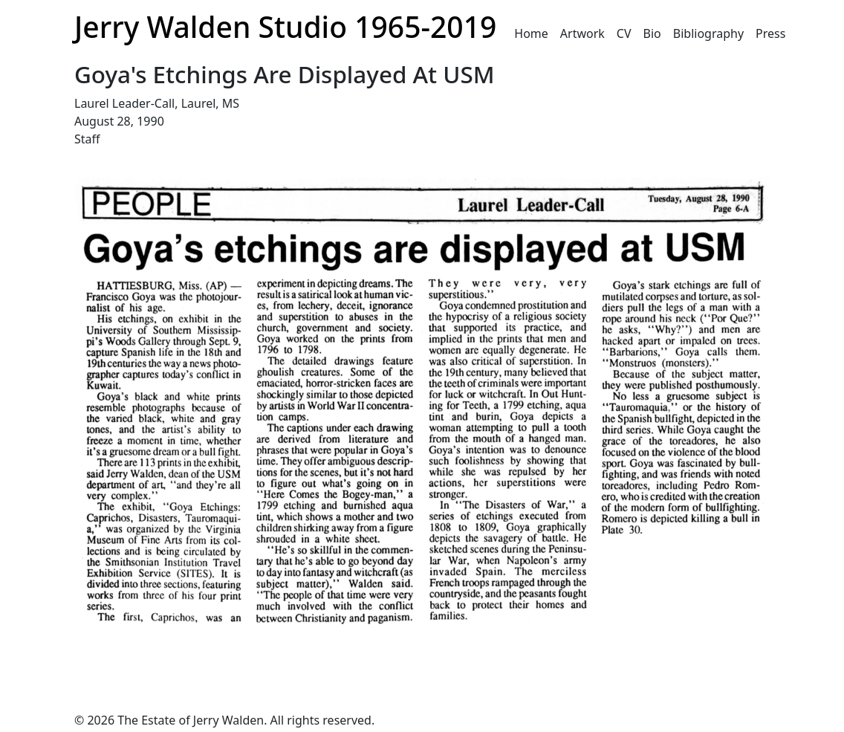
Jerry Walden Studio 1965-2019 (285, 26)
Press (770, 33)
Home (531, 33)
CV (624, 33)
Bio (652, 33)
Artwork (582, 33)
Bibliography (708, 33)
